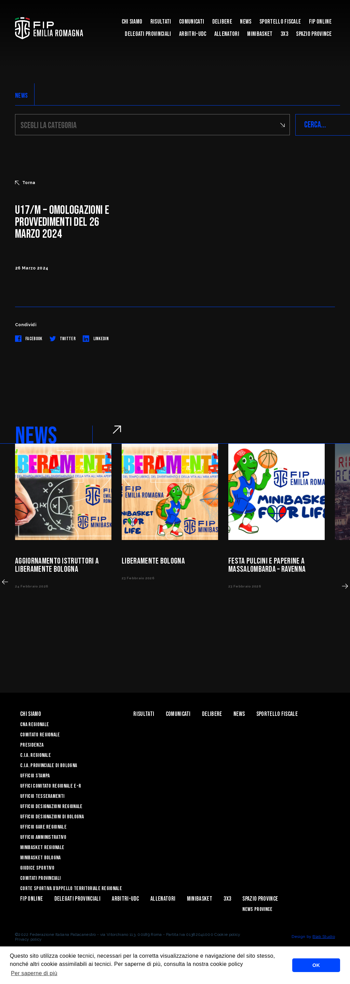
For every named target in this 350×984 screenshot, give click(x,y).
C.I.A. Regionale (35, 755)
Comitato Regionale (40, 735)
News (245, 21)
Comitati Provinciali (40, 878)
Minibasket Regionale (42, 847)
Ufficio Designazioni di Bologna (52, 817)
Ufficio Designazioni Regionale (51, 806)
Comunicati (191, 21)
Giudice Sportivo (37, 868)
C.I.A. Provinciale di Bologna (48, 765)
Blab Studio (323, 936)
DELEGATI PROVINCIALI (148, 34)
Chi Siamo (132, 21)
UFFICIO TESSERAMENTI (42, 796)
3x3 (284, 34)
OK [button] (316, 965)
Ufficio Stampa (35, 776)
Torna (25, 182)
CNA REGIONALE (34, 724)
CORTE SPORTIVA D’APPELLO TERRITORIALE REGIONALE (71, 888)
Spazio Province (314, 34)
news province (257, 909)
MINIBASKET (259, 34)
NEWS (21, 96)
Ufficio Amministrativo (43, 837)
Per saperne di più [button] (34, 973)
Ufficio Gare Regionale (43, 827)
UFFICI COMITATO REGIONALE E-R (50, 786)
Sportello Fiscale (280, 21)
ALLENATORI (226, 34)
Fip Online (320, 21)
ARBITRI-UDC (192, 34)
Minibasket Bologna (40, 858)
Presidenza (31, 745)
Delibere (222, 21)
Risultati (160, 21)
